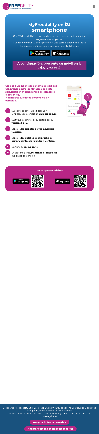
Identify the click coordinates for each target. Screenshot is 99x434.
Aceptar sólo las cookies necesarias (50, 428)
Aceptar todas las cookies (49, 422)
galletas (53, 416)
